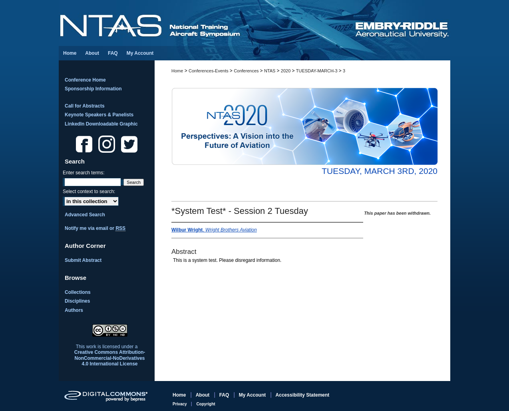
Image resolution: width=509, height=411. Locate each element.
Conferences (247, 70)
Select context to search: (89, 191)
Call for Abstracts (85, 106)
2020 (286, 70)
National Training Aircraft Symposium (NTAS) (206, 23)
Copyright (205, 404)
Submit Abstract (83, 260)
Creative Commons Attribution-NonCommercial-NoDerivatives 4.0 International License (109, 358)
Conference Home (85, 80)
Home (177, 70)
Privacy (180, 404)
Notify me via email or (95, 228)
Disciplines (77, 301)
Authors (74, 310)
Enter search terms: (84, 173)
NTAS (270, 70)
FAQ (225, 395)
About (203, 395)
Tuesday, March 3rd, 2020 (379, 171)
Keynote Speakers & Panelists (99, 115)
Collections (78, 292)
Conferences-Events (209, 70)
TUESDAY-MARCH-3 (317, 70)
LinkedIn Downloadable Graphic (101, 124)
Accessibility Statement (303, 395)
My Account (253, 395)
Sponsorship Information (93, 89)
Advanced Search (85, 214)
